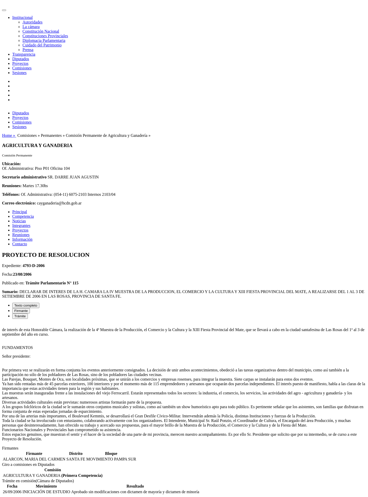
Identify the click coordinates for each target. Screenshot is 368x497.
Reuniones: (11, 186)
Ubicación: (11, 164)
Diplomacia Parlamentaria (43, 40)
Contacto (19, 244)
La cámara (31, 27)
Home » (9, 135)
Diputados (20, 59)
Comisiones (22, 68)
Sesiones (19, 72)
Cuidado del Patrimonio (42, 45)
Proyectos (20, 63)
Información (22, 239)
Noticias (19, 221)
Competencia (23, 216)
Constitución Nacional (40, 31)
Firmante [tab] (21, 311)
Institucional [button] (22, 17)
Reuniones (21, 235)
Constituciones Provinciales (45, 36)
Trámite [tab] (20, 316)
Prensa (27, 49)
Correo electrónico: (19, 203)
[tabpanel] (184, 384)
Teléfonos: (11, 194)
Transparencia (23, 54)
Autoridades (32, 22)
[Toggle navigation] (4, 10)
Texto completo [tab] (25, 305)
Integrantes (21, 225)
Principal (19, 212)
